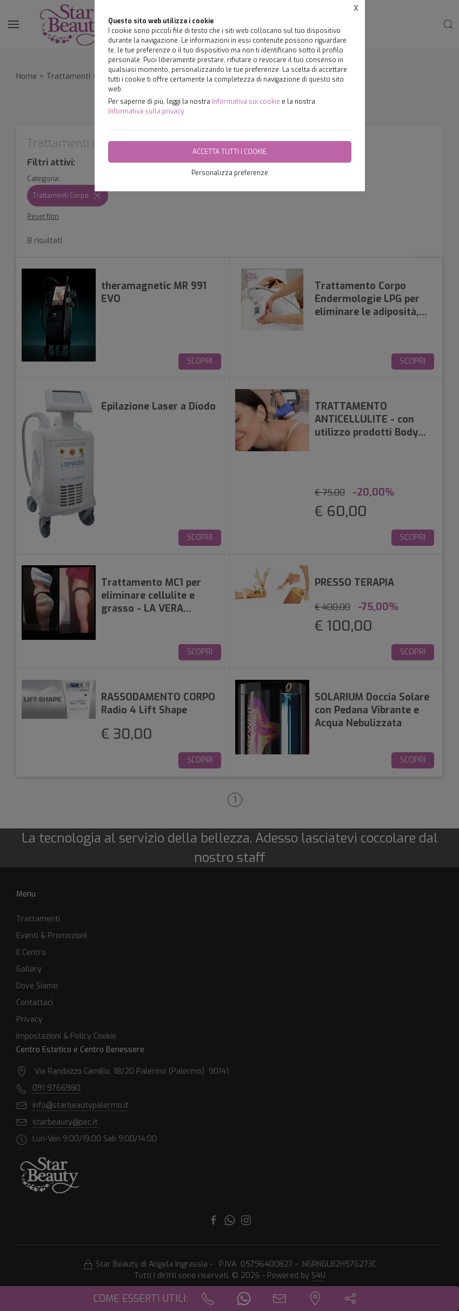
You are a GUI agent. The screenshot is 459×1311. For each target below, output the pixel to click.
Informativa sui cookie (246, 101)
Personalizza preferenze (229, 173)
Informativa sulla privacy (146, 111)
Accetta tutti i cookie (229, 152)
